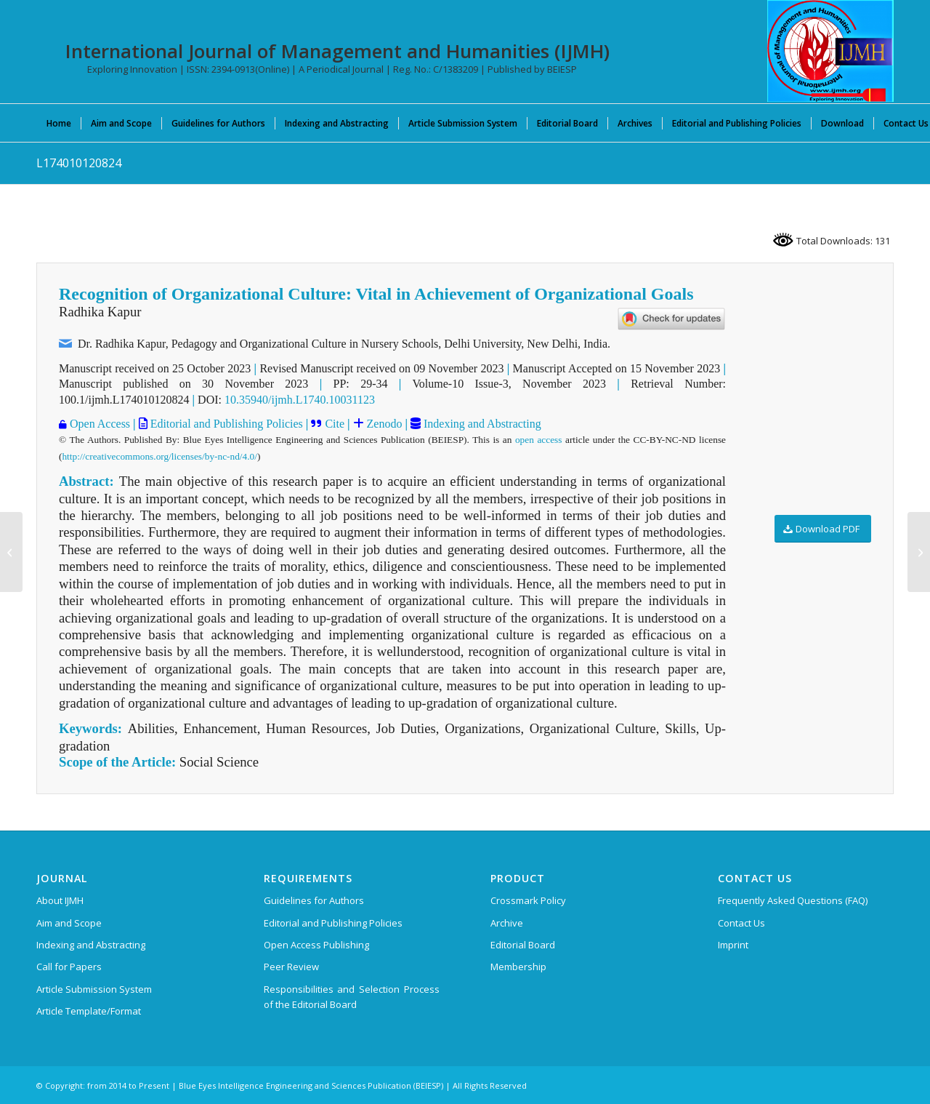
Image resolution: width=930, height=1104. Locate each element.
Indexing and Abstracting (481, 423)
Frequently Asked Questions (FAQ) (793, 900)
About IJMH (60, 900)
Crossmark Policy (528, 900)
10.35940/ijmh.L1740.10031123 (300, 399)
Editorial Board (522, 944)
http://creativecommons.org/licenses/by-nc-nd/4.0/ (159, 456)
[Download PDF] (823, 529)
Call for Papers (69, 966)
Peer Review (291, 966)
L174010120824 (78, 163)
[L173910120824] (11, 552)
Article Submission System (94, 989)
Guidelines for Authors (314, 900)
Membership (518, 966)
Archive (506, 922)
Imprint (733, 944)
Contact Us (741, 922)
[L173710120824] (918, 552)
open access (538, 439)
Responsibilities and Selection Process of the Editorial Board (352, 997)
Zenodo (383, 423)
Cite (333, 423)
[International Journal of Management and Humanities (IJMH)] (830, 51)
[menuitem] (59, 123)
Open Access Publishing (316, 944)
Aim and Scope (69, 922)
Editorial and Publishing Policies (225, 423)
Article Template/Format (88, 1010)
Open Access (98, 423)
